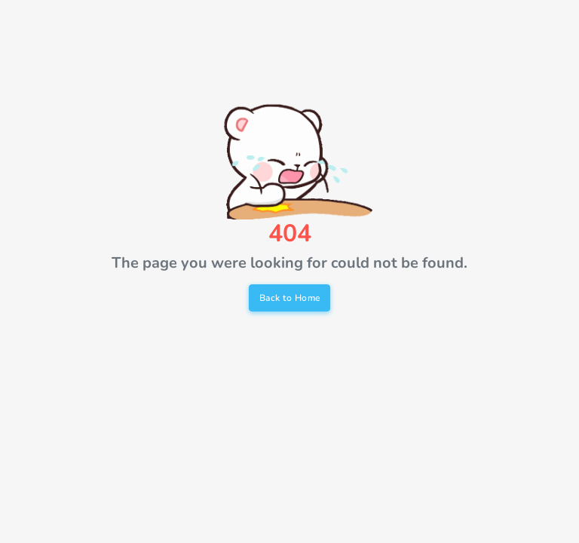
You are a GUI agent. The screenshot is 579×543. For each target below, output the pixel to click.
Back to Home (289, 298)
